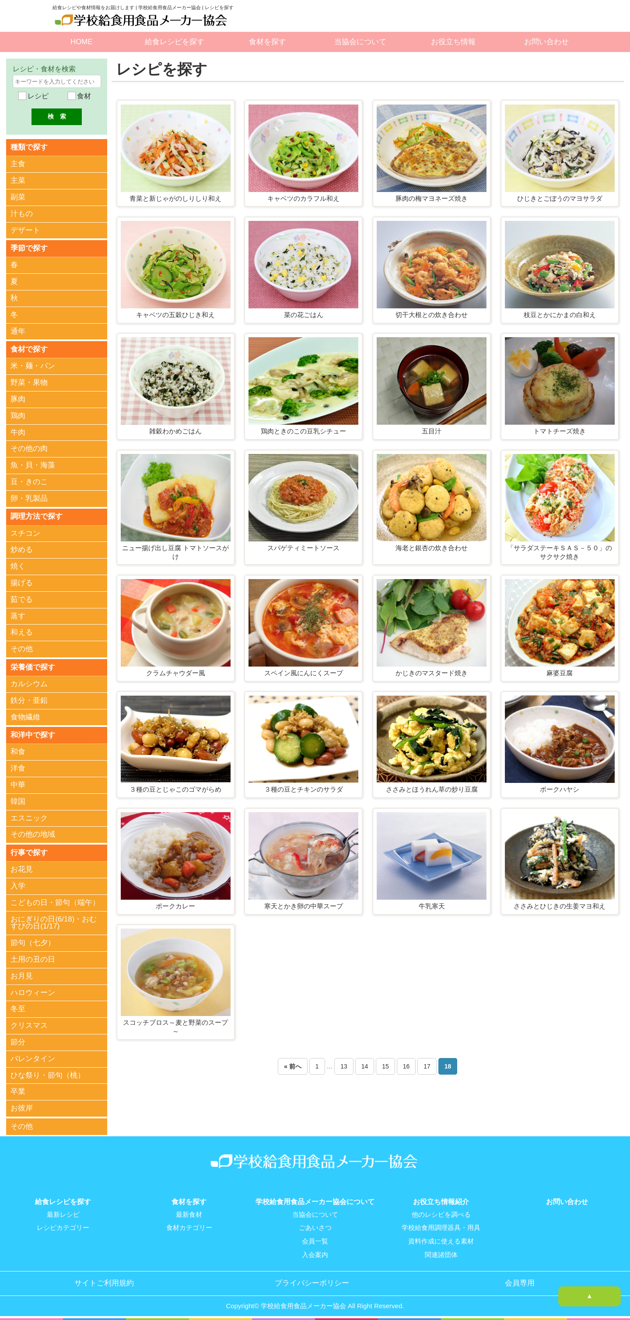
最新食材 (189, 1213)
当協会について (360, 42)
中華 (17, 784)
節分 (17, 1041)
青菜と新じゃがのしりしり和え (175, 198)
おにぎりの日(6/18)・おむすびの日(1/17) (53, 922)
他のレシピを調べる (441, 1213)
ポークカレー (175, 906)
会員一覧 (315, 1239)
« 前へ (292, 1066)
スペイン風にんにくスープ (303, 673)
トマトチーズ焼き (559, 431)
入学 (17, 885)
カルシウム (29, 683)
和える (21, 632)
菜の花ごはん (303, 314)
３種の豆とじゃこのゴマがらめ (175, 789)
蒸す (17, 615)
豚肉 (17, 399)
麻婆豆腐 (559, 673)
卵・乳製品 (29, 498)
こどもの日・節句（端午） (55, 901)
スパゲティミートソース (303, 548)
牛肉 (17, 432)
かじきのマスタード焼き (432, 673)
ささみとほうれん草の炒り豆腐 (432, 789)
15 (385, 1066)
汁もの (21, 214)
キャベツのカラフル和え (303, 198)
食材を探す (267, 42)
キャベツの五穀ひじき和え (175, 314)
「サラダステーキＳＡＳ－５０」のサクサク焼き (559, 552)
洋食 (17, 768)
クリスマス (29, 1025)
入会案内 (315, 1253)
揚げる (21, 582)
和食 (17, 751)
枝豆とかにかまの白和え (560, 314)
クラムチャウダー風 (175, 673)
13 (343, 1066)
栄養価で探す (32, 666)
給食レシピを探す (174, 42)
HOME (81, 42)
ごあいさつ (315, 1226)
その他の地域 (32, 834)
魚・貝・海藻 (32, 465)
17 (427, 1066)
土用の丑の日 (32, 959)
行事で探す (29, 852)
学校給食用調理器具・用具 (441, 1226)
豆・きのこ (29, 481)
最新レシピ (63, 1213)
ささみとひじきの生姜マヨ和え (560, 906)
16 (406, 1066)
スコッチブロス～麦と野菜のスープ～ (175, 1027)
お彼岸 (21, 1107)
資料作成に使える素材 (441, 1239)
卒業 (17, 1091)
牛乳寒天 (432, 906)
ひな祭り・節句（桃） (47, 1074)
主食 (17, 164)
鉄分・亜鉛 (29, 700)
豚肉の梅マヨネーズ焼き (432, 198)
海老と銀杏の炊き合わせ (432, 548)
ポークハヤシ (559, 789)
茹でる (21, 599)
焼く (17, 566)
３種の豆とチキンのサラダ (303, 789)
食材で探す (29, 349)
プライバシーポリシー (312, 1281)
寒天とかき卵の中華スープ (303, 906)
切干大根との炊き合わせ (432, 314)
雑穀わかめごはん (175, 431)
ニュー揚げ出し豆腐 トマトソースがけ (175, 552)
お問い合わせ (546, 42)
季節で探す (29, 248)
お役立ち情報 (453, 42)
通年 (17, 331)
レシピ (37, 96)
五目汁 (431, 431)
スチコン (25, 533)
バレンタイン (32, 1058)
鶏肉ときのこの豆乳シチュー (303, 431)
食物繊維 (25, 716)
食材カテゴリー (189, 1226)
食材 (83, 96)
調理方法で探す (36, 516)
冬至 (17, 1008)
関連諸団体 (441, 1253)
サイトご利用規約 (104, 1281)
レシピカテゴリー (63, 1226)
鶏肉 (17, 415)
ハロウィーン (32, 992)
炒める (21, 549)
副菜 (17, 197)
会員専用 (520, 1281)
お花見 (21, 869)
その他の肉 (29, 448)
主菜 (17, 180)
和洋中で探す (32, 734)
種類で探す (29, 147)
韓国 (17, 801)
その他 (21, 648)
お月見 (21, 975)
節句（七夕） (32, 942)
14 (364, 1066)
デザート (25, 230)
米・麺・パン (32, 366)
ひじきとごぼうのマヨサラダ (559, 198)
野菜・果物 (29, 382)
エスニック (29, 817)
